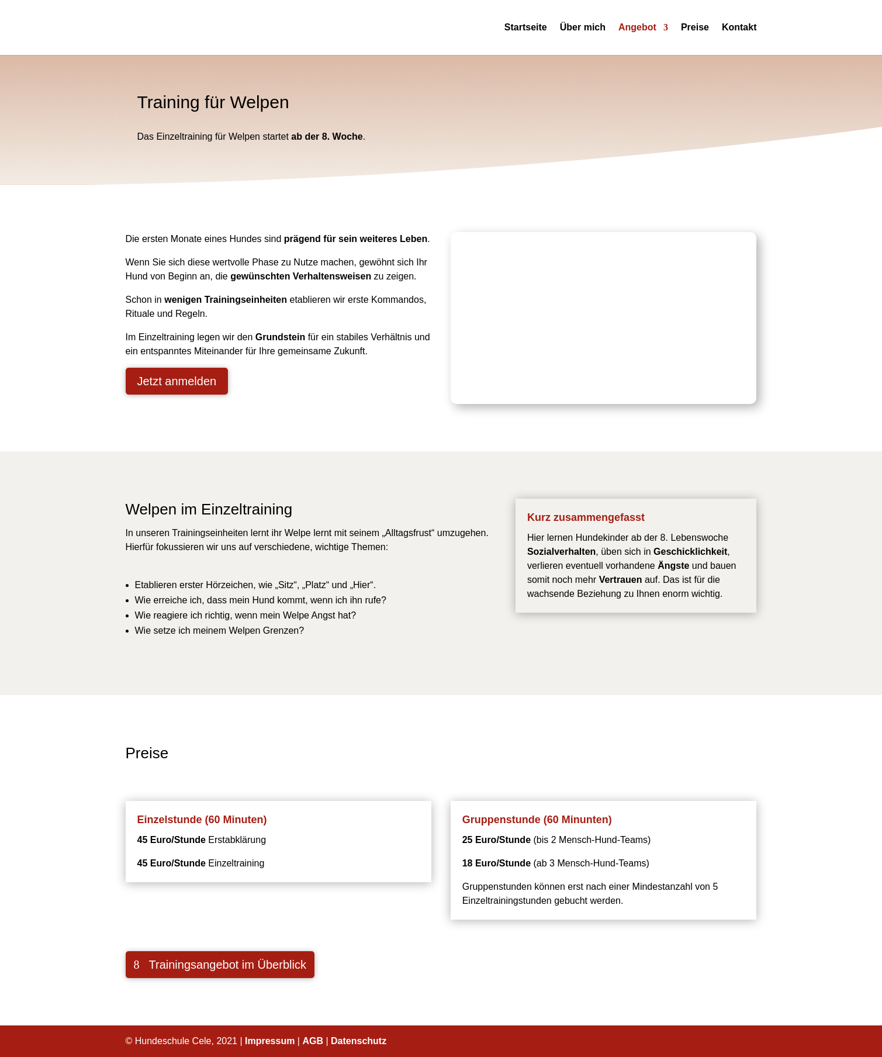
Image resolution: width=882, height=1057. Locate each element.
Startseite (525, 27)
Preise (695, 27)
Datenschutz (358, 1041)
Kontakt (739, 27)
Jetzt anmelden (177, 381)
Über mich (583, 27)
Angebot (637, 27)
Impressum (270, 1041)
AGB (312, 1041)
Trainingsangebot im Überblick (227, 964)
